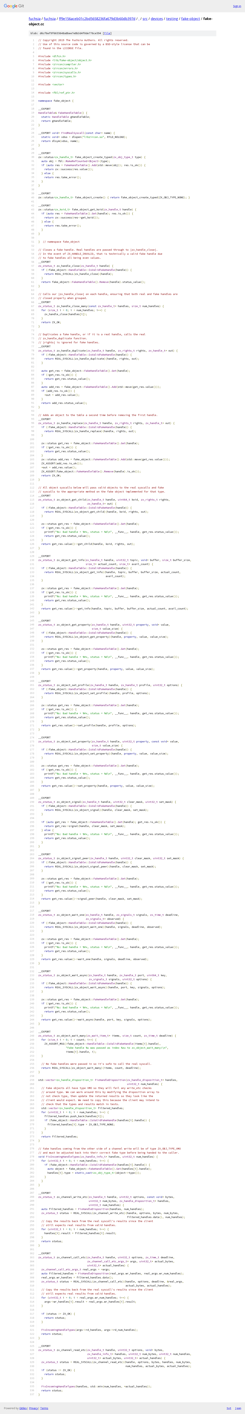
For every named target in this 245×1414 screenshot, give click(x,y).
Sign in (237, 6)
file (107, 33)
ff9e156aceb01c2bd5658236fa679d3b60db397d (97, 18)
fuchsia (35, 18)
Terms (44, 1408)
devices (157, 18)
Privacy (33, 1408)
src (145, 18)
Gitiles (23, 1408)
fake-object (190, 18)
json (238, 1408)
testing (172, 18)
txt (229, 1408)
